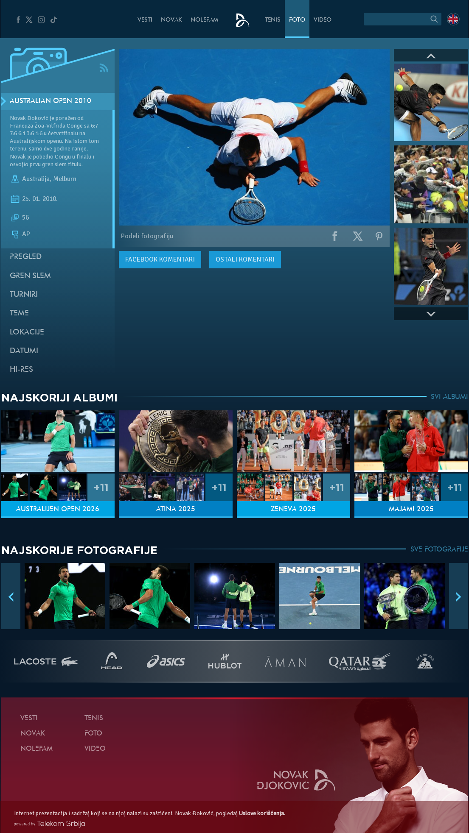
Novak (171, 20)
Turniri (24, 295)
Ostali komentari (245, 259)
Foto (297, 20)
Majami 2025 (411, 509)
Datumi (24, 351)
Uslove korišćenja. (262, 813)
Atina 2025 (175, 509)
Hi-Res (21, 370)
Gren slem (30, 276)
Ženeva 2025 (293, 509)
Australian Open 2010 (50, 101)
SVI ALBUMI (449, 397)
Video (322, 20)
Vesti (145, 20)
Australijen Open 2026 (57, 509)
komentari (160, 259)
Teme (19, 313)
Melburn (64, 179)
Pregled (26, 257)
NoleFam (204, 20)
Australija (36, 179)
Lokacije (27, 333)
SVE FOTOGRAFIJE (439, 549)
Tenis (273, 20)
